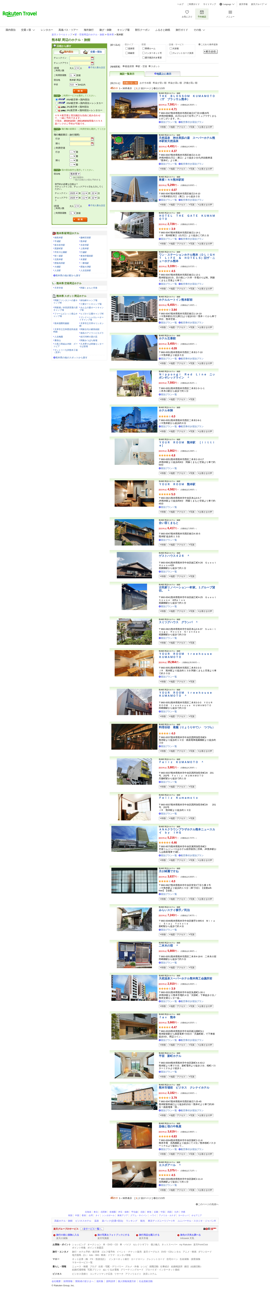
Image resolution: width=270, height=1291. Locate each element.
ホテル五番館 (167, 338)
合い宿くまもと (168, 522)
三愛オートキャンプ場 (91, 304)
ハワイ (153, 1215)
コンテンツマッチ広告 (101, 1274)
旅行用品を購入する (149, 1235)
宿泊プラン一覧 (169, 122)
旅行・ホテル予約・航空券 (85, 1251)
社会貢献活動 (146, 1281)
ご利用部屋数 (60, 75)
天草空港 (58, 288)
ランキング (131, 1220)
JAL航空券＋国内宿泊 (78, 106)
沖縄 (183, 1212)
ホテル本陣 (166, 410)
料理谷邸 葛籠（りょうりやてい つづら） (187, 727)
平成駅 (57, 241)
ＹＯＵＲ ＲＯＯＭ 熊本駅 (177, 484)
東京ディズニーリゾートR (161, 1220)
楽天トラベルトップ (62, 34)
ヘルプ (180, 4)
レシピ (144, 1266)
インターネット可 (153, 53)
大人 (72, 68)
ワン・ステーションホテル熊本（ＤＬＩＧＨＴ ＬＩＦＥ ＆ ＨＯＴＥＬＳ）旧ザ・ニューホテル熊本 (187, 257)
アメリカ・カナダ (167, 1215)
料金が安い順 (160, 83)
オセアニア (196, 1215)
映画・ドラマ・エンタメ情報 (116, 1255)
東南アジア (122, 1215)
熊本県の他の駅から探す (68, 275)
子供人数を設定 (97, 67)
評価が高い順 (190, 83)
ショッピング (79, 1244)
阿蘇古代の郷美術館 (89, 329)
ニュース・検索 (80, 1266)
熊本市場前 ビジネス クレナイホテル (184, 1087)
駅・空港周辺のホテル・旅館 (89, 34)
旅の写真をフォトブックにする (113, 1235)
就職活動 (153, 1266)
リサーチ (118, 1274)
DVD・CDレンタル (171, 1251)
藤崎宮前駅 (85, 237)
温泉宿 (131, 48)
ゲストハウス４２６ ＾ (174, 555)
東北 (96, 1212)
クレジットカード (156, 1259)
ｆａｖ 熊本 (167, 1017)
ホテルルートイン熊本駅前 (176, 299)
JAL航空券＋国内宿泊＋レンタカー (85, 110)
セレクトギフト (141, 1244)
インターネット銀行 (119, 1259)
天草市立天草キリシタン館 (91, 324)
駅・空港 (142, 66)
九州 (176, 1212)
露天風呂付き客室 (153, 57)
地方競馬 (76, 1255)
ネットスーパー (170, 1244)
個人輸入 (155, 1244)
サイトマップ (209, 4)
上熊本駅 (84, 248)
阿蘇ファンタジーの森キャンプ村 (65, 301)
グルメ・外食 (132, 1266)
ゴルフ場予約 (108, 1251)
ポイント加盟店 (95, 1247)
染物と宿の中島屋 (170, 1126)
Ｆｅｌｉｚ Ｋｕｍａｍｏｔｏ (178, 797)
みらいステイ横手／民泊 (174, 910)
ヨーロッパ (183, 1215)
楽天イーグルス (152, 1251)
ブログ (93, 1266)
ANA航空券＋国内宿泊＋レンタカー (85, 103)
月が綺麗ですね (168, 871)
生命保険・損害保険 (190, 1259)
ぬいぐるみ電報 (111, 1269)
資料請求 (110, 1281)
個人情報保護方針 (127, 1281)
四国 (169, 1212)
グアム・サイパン (138, 1215)
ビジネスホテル (83, 1220)
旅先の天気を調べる (190, 1235)
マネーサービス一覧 (82, 1262)
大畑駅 (57, 267)
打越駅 (83, 252)
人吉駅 (57, 270)
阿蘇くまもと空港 (88, 288)
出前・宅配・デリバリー (110, 1266)
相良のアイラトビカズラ (92, 333)
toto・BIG (94, 1255)
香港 (84, 1215)
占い (85, 1255)
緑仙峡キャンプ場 (88, 300)
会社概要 (56, 1281)
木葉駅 (83, 259)
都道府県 (129, 66)
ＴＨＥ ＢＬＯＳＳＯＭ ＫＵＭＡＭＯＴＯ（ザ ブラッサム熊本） (187, 98)
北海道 (88, 1212)
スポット (155, 66)
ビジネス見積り (80, 1274)
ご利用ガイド (193, 4)
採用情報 (68, 1281)
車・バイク (125, 1244)
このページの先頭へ (208, 1204)
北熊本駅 (58, 259)
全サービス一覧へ (92, 1229)
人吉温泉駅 (85, 270)
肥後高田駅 (59, 263)
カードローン (138, 1259)
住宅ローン (172, 1259)
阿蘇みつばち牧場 (88, 340)
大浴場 (175, 48)
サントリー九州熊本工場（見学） (65, 351)
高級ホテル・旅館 (63, 1220)
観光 (142, 1220)
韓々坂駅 (58, 256)
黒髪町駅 (58, 248)
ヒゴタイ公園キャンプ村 (92, 313)
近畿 (156, 1212)
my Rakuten (185, 1244)
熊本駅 (83, 241)
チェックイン (60, 58)
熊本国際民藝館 (61, 323)
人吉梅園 (58, 336)
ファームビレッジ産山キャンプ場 (65, 314)
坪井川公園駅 (60, 252)
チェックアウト (61, 63)
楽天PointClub (200, 1244)
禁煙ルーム (150, 48)
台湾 (91, 1215)
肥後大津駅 (85, 267)
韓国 (70, 1215)
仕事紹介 (164, 1266)
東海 (149, 1212)
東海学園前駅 (86, 256)
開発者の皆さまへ (84, 1281)
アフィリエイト (133, 1274)
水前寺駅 (84, 245)
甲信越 (134, 1212)
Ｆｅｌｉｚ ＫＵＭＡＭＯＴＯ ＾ (181, 762)
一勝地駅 (84, 263)
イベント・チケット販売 (129, 1251)
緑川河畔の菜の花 (88, 336)
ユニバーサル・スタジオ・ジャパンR (197, 1220)
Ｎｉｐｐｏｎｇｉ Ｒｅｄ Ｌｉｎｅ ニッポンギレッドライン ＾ (187, 376)
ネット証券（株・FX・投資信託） (89, 1259)
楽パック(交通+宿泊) (112, 1220)
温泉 (96, 1220)
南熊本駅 (58, 237)
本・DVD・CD (110, 1244)
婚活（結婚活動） (193, 1266)
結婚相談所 (177, 1266)
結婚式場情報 (79, 1269)
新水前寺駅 (59, 245)
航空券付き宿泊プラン (192, 122)
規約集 (99, 1281)
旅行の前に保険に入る (67, 1235)
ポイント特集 (79, 1247)
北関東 (103, 1212)
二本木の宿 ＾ (168, 945)
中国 (163, 1212)
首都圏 (112, 1212)
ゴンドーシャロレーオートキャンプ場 (91, 318)
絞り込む (210, 51)
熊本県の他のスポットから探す (71, 357)
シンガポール (108, 1215)
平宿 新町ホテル (170, 1055)
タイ (97, 1215)
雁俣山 (57, 340)
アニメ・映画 (189, 1251)
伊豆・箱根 (123, 1212)
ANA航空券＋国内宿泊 (78, 99)
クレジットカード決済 (182, 53)
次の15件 (160, 88)
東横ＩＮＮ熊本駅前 (171, 179)
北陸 (142, 1212)
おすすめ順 (145, 83)
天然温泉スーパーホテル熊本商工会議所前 (185, 978)
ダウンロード (205, 1251)
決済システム (150, 1274)
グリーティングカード (132, 1269)
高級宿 (131, 53)
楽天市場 (243, 4)
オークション (94, 1244)
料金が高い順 (175, 83)
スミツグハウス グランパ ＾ (178, 622)
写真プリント (94, 1269)
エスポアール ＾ (170, 1165)
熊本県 (110, 34)
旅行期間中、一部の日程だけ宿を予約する (86, 178)
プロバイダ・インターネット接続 (162, 1269)
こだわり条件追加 (209, 44)
